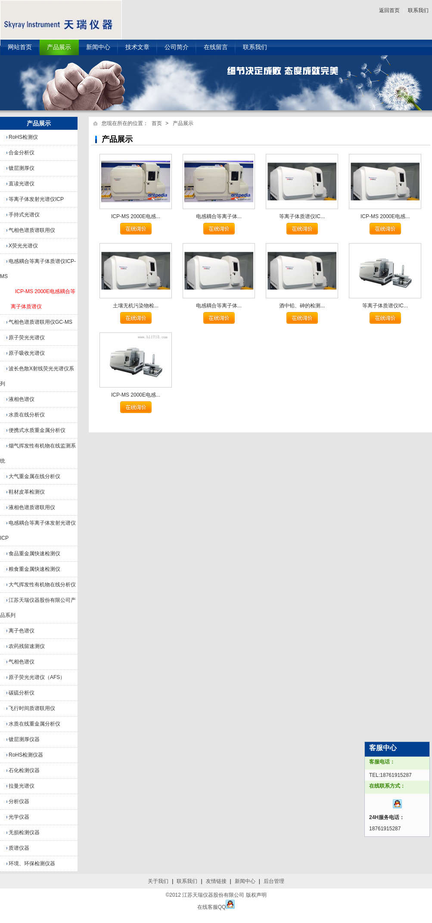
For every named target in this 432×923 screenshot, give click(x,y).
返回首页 (389, 10)
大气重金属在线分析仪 (34, 476)
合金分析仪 (21, 153)
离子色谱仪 (21, 631)
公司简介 (177, 47)
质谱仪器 (19, 848)
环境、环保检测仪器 (32, 863)
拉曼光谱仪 (21, 786)
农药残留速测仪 (27, 646)
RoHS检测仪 (23, 137)
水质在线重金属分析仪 (34, 724)
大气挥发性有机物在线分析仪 (42, 585)
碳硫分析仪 (21, 693)
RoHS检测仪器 (26, 755)
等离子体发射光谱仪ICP (36, 199)
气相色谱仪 (21, 662)
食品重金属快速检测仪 (34, 554)
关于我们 (158, 881)
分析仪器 (19, 801)
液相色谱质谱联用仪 (32, 507)
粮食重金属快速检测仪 (34, 569)
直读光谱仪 (21, 184)
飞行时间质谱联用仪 (32, 708)
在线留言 (216, 47)
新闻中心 (98, 47)
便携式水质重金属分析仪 (37, 430)
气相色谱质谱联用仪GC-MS (40, 322)
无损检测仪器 (24, 832)
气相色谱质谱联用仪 (32, 230)
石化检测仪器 (24, 770)
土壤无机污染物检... (136, 306)
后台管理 (274, 881)
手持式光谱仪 (24, 215)
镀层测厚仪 (21, 168)
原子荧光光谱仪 (27, 338)
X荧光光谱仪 (23, 246)
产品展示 (59, 47)
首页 (157, 123)
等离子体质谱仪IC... (302, 216)
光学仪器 (19, 817)
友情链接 (216, 881)
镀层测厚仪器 (24, 739)
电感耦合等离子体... (219, 216)
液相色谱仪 (21, 399)
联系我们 (418, 10)
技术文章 (137, 47)
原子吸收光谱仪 (27, 353)
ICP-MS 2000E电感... (135, 216)
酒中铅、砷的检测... (302, 306)
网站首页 (20, 47)
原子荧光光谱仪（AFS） (37, 677)
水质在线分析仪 (27, 415)
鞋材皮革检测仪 (27, 492)
